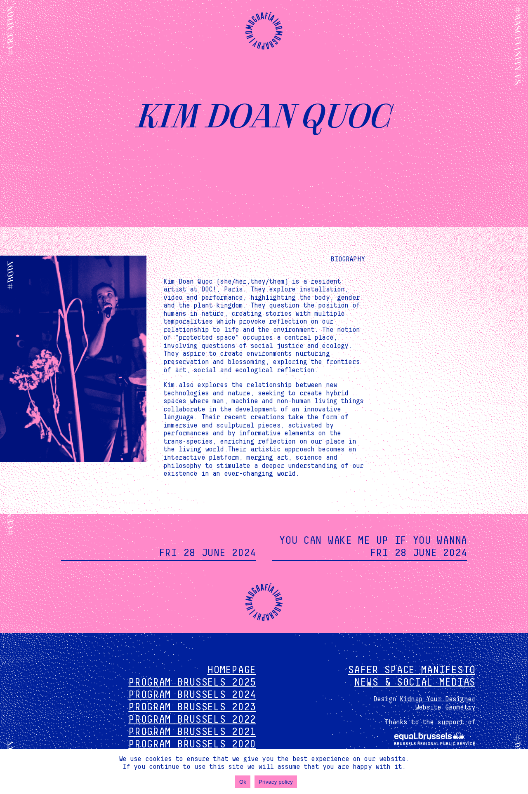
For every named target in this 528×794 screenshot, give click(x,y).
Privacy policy (276, 782)
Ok (242, 782)
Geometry (460, 707)
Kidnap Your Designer (437, 699)
